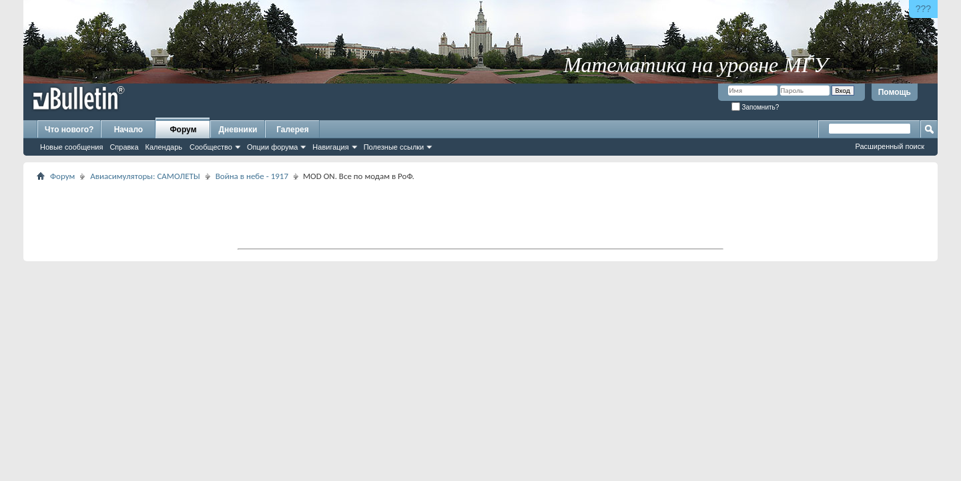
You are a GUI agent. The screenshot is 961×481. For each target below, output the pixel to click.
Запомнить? (755, 107)
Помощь (894, 92)
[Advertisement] (480, 214)
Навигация (330, 147)
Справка (123, 147)
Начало (128, 129)
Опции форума (272, 147)
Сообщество (211, 147)
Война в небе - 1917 (252, 176)
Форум (183, 129)
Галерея (292, 129)
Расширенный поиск (889, 146)
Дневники (238, 129)
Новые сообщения (71, 147)
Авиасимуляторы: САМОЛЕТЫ (145, 176)
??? (923, 8)
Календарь (164, 147)
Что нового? (69, 129)
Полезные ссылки (394, 147)
